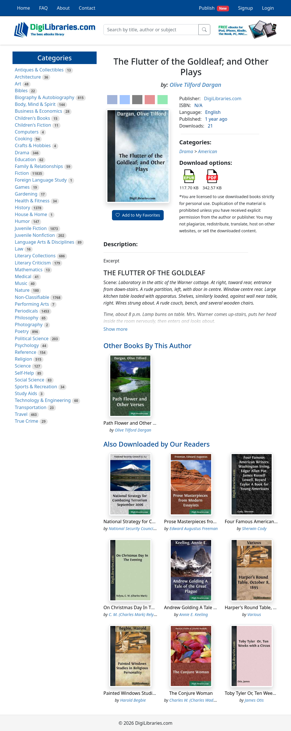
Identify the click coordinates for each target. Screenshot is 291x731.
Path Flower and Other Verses (135, 423)
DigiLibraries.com (222, 98)
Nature (22, 290)
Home (23, 8)
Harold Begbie (133, 700)
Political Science (32, 338)
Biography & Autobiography (44, 97)
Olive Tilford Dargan (195, 85)
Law (19, 249)
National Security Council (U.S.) (137, 528)
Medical (23, 276)
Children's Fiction (33, 125)
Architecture (28, 77)
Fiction (22, 173)
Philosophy (26, 318)
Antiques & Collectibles (39, 70)
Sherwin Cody (254, 528)
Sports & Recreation (36, 386)
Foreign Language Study (41, 180)
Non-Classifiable (32, 297)
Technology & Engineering (43, 400)
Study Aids (26, 393)
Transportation (30, 407)
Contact (87, 8)
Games (22, 187)
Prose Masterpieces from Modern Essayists (209, 521)
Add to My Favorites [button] (138, 215)
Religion (23, 359)
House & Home (31, 214)
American (207, 151)
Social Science (29, 380)
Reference (25, 352)
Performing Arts (32, 304)
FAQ (43, 8)
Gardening (26, 194)
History (22, 207)
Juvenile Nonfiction (35, 235)
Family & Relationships (39, 166)
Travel (21, 414)
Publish (214, 8)
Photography (29, 324)
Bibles (21, 90)
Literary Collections (35, 255)
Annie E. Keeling (193, 614)
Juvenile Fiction (31, 228)
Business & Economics (38, 111)
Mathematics (28, 269)
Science (23, 366)
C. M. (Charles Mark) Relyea (133, 614)
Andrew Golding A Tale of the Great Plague (209, 607)
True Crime (26, 421)
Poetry (22, 331)
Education (25, 159)
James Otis (254, 700)
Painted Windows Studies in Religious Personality (155, 693)
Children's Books (32, 118)
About (63, 8)
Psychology (27, 345)
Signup (245, 8)
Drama (22, 152)
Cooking (23, 138)
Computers (27, 132)
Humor (22, 221)
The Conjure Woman (191, 693)
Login (268, 8)
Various (254, 614)
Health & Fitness (32, 201)
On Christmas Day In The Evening (139, 607)
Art (18, 84)
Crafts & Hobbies (33, 145)
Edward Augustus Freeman (193, 528)
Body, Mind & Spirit (35, 104)
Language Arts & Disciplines (44, 242)
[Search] (151, 29)
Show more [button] (115, 329)
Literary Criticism (33, 263)
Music (21, 283)
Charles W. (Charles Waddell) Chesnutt (203, 700)
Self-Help (24, 373)
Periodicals (26, 311)
